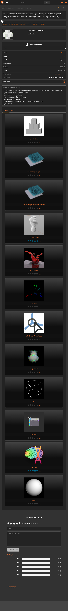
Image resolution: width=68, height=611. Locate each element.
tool (34, 24)
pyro (20, 24)
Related (6, 110)
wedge (42, 24)
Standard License (60, 74)
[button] (7, 2)
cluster (5, 24)
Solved (63, 53)
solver (30, 24)
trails (37, 24)
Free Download (34, 45)
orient (16, 24)
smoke (24, 24)
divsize (11, 24)
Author (12, 110)
